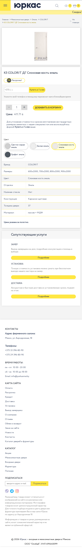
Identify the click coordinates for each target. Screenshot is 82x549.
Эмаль (34, 19)
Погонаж (9, 471)
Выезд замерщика (13, 410)
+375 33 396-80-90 (14, 350)
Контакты (10, 437)
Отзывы (9, 419)
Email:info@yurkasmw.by (17, 376)
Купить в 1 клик (37, 89)
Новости (9, 432)
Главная (5, 19)
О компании (10, 414)
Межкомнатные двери (20, 19)
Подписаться (39, 483)
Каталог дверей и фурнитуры (19, 441)
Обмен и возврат (13, 423)
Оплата (8, 388)
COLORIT (44, 19)
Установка (10, 405)
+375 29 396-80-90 (14, 354)
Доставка (10, 401)
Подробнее (43, 257)
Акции (8, 453)
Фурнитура (10, 466)
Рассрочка (10, 392)
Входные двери (12, 462)
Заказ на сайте (12, 428)
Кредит (9, 397)
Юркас (23, 539)
